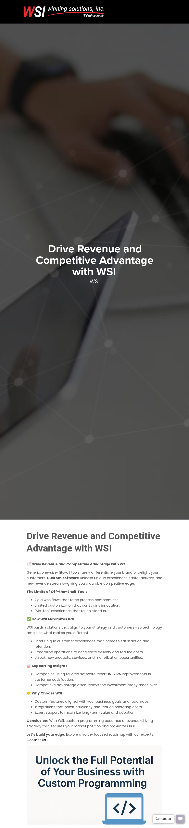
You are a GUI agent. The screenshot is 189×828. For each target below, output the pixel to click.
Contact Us (36, 740)
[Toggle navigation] (159, 7)
